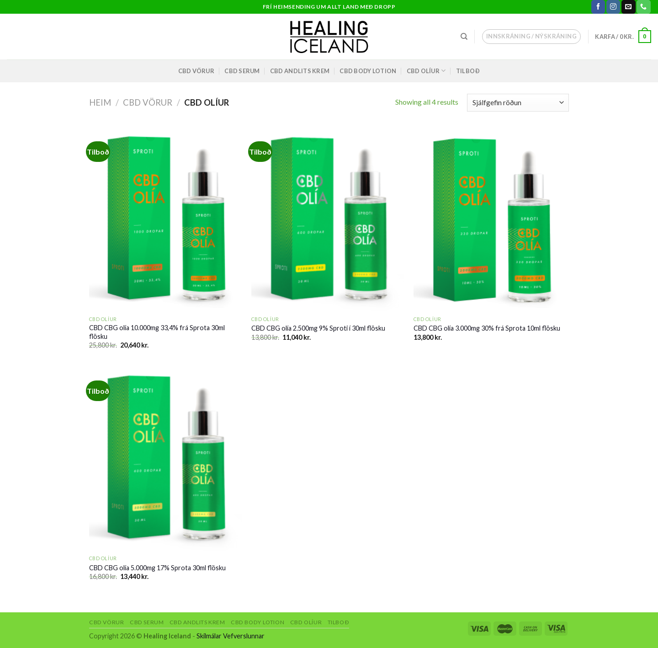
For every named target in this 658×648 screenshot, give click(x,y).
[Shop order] (518, 103)
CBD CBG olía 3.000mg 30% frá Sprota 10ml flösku (487, 328)
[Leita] (464, 36)
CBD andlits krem (299, 71)
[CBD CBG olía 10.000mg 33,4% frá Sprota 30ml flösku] (165, 219)
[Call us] (643, 7)
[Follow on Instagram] (613, 7)
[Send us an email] (628, 7)
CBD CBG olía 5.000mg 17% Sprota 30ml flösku (157, 568)
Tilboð (468, 71)
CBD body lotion (368, 71)
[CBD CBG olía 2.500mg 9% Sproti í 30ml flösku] (327, 219)
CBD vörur (196, 71)
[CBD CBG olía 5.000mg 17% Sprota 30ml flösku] (165, 459)
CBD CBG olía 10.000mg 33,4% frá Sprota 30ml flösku (157, 332)
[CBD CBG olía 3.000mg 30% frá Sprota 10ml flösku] (490, 219)
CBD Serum (242, 71)
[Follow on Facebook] (598, 7)
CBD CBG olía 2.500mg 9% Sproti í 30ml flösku (318, 328)
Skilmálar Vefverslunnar (230, 636)
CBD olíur (426, 70)
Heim (100, 102)
